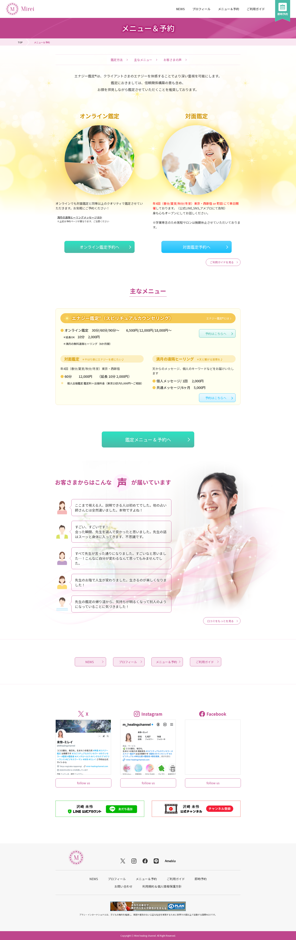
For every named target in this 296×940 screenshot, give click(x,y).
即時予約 (201, 879)
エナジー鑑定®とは (217, 318)
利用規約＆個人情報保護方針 (162, 886)
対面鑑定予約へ (196, 247)
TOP (20, 42)
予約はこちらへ (215, 333)
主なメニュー (143, 59)
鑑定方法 (117, 59)
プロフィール (201, 9)
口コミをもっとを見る (220, 621)
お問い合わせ (123, 886)
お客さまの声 (172, 59)
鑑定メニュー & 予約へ (148, 439)
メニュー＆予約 (228, 9)
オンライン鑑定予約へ (99, 247)
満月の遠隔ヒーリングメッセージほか (79, 217)
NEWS (180, 9)
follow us (83, 783)
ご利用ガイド (256, 9)
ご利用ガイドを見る (222, 262)
